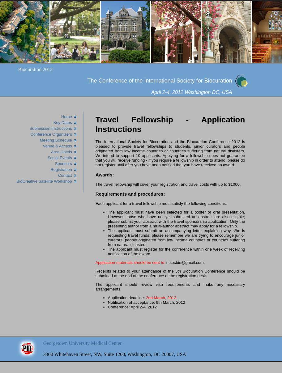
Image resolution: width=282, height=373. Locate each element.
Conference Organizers (51, 134)
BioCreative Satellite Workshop (44, 181)
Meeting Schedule (56, 140)
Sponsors (63, 163)
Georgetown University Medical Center (82, 343)
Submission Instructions (50, 128)
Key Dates (62, 122)
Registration (61, 169)
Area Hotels (61, 152)
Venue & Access (57, 146)
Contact (65, 175)
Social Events (60, 157)
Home (66, 116)
